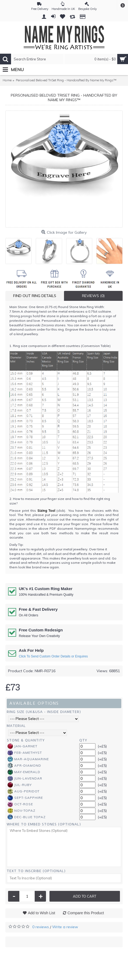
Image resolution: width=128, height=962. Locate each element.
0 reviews (40, 926)
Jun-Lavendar (25, 778)
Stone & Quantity (26, 740)
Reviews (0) (93, 295)
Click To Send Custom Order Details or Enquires (53, 656)
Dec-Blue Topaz (27, 817)
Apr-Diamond (24, 765)
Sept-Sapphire (25, 797)
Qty (83, 740)
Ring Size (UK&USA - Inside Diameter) (44, 712)
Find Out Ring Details (34, 295)
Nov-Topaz (21, 810)
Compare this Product (85, 913)
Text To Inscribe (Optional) (36, 871)
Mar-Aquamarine (28, 759)
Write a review (65, 926)
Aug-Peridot (24, 791)
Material (16, 726)
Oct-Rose (20, 804)
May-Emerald (24, 772)
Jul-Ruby (20, 785)
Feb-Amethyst (25, 752)
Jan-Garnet (22, 746)
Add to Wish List (41, 913)
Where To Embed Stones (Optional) (44, 824)
